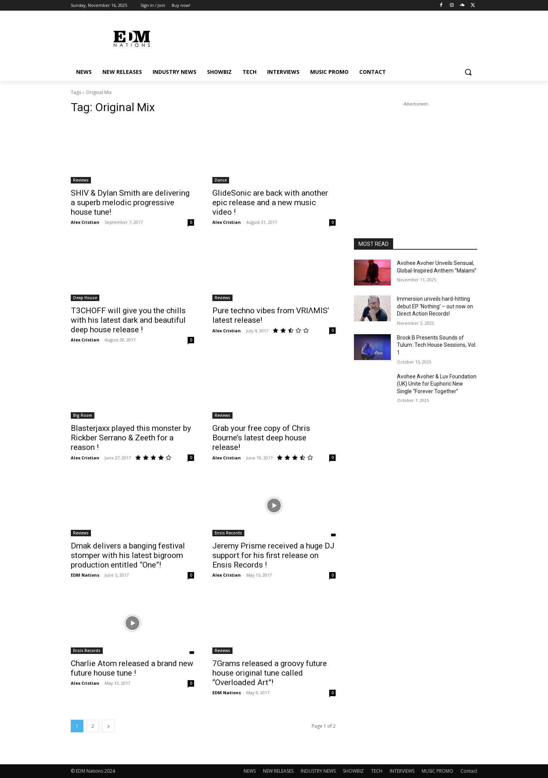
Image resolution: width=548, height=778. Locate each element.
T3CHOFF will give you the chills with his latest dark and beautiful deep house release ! (128, 320)
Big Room (82, 415)
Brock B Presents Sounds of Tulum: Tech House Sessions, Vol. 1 (436, 345)
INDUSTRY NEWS (318, 771)
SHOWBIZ (353, 771)
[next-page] (108, 726)
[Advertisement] (415, 155)
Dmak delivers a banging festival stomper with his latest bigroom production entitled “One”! (128, 555)
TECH (376, 771)
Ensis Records (228, 533)
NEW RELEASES (278, 771)
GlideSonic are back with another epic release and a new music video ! (270, 202)
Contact (468, 771)
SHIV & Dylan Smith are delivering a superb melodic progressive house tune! (130, 202)
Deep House (85, 297)
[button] (468, 72)
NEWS (250, 771)
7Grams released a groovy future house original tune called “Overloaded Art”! (269, 673)
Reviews (81, 180)
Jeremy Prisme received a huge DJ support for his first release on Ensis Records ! (273, 555)
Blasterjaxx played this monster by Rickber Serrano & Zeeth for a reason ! (131, 438)
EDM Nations (85, 575)
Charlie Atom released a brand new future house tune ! (132, 668)
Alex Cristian (85, 222)
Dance (221, 180)
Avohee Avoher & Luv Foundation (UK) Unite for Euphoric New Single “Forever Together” (436, 383)
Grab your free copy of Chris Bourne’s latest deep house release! (261, 438)
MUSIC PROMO (437, 771)
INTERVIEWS (402, 771)
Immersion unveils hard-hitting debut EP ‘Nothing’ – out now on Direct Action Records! (435, 306)
